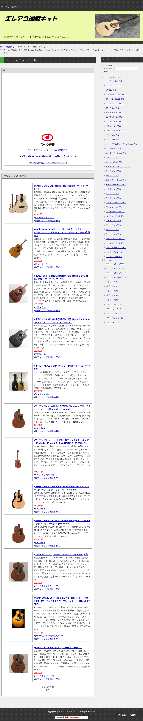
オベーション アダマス (115, 264)
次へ (48, 690)
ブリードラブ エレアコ (115, 212)
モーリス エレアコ (113, 225)
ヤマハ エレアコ (112, 230)
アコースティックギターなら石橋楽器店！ (47, 150)
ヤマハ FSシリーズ (113, 313)
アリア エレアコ (112, 108)
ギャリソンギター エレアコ (117, 130)
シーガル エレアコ (113, 171)
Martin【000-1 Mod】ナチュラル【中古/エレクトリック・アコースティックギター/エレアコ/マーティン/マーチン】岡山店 (62, 232)
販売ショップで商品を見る (47, 220)
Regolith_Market (42, 394)
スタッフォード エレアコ (116, 180)
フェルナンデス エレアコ (116, 203)
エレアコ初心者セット (115, 252)
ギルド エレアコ (112, 135)
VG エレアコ (111, 90)
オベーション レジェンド (116, 273)
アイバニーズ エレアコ (115, 99)
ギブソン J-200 (112, 300)
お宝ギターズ (41, 264)
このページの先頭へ (130, 715)
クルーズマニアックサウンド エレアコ (121, 144)
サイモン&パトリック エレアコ (118, 166)
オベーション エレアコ (115, 121)
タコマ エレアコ (112, 194)
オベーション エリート (115, 268)
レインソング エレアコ (115, 243)
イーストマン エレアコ (115, 112)
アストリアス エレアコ (115, 103)
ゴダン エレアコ (112, 157)
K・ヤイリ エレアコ (114, 81)
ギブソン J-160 (112, 291)
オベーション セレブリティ (117, 277)
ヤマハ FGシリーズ (114, 309)
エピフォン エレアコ (114, 117)
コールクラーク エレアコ (116, 153)
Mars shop (40, 428)
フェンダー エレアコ (114, 207)
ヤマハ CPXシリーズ (114, 322)
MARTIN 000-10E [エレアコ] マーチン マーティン (58, 647)
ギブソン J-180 (112, 295)
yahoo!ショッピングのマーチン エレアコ (47, 162)
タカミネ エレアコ (113, 189)
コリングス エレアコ (114, 162)
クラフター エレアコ (114, 139)
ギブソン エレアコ (113, 126)
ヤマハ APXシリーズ (114, 318)
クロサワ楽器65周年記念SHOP (49, 635)
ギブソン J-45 (111, 282)
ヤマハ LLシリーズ (113, 304)
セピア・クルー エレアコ (116, 185)
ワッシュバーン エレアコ (116, 248)
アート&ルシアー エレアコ (116, 94)
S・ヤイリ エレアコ (114, 85)
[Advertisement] (48, 103)
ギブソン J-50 (111, 286)
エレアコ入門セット (114, 257)
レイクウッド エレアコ (115, 239)
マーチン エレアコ (113, 221)
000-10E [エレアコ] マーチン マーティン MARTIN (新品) (61, 554)
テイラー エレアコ (113, 198)
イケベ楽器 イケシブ (44, 217)
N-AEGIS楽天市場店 (44, 475)
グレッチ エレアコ (113, 148)
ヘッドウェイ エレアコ (115, 216)
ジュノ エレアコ (112, 176)
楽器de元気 (40, 307)
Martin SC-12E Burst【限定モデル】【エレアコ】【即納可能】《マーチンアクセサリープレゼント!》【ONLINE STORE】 (62, 601)
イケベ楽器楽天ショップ (46, 586)
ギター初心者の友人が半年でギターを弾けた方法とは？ (47, 156)
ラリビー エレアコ (113, 234)
